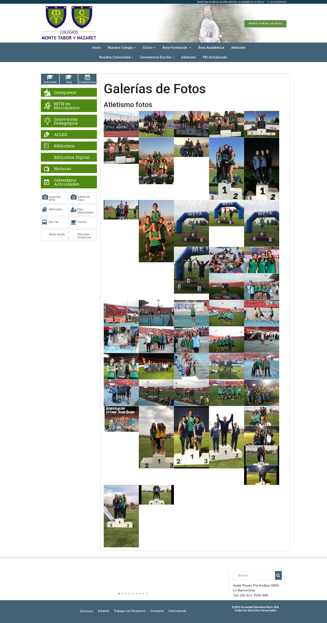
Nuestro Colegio (122, 48)
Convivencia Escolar (157, 57)
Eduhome (188, 57)
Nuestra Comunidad (116, 57)
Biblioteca (64, 145)
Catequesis (65, 92)
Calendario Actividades (66, 182)
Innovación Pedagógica (66, 121)
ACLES (60, 134)
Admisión (238, 48)
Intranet (103, 611)
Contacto (157, 611)
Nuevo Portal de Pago (265, 23)
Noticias (62, 168)
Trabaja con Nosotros (129, 611)
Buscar (278, 575)
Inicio (96, 48)
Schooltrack (177, 611)
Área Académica (211, 48)
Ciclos (149, 48)
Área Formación (176, 48)
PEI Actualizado (215, 57)
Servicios (86, 611)
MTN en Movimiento (67, 105)
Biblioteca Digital (72, 157)
